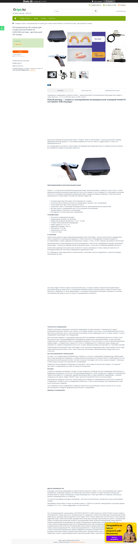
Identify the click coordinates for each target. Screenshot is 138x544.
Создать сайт (37, 1)
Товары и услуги (25, 18)
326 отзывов (98, 1)
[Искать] (95, 11)
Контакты (52, 18)
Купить (20, 51)
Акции (36, 18)
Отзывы (43, 18)
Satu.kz (77, 540)
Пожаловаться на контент (77, 542)
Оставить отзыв (110, 5)
